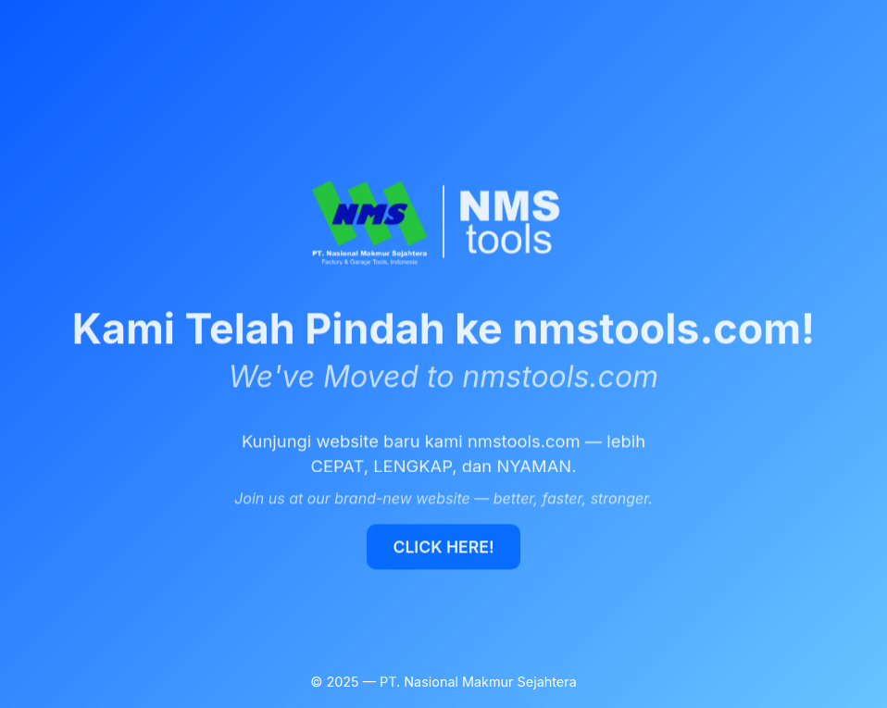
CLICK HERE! (443, 546)
